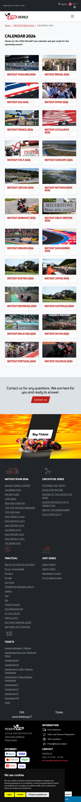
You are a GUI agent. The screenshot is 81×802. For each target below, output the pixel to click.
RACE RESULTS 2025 (15, 538)
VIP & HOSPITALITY (52, 514)
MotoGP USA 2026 (17, 102)
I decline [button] (20, 795)
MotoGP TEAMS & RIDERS (17, 485)
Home (8, 25)
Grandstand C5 (12, 693)
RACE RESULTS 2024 (15, 521)
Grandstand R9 (12, 660)
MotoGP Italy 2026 (18, 159)
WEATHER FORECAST (15, 503)
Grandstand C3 (12, 684)
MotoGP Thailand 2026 (21, 74)
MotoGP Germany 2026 (21, 217)
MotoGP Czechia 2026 (20, 187)
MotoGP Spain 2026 (56, 102)
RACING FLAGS (12, 494)
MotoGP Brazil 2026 (57, 74)
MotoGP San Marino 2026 (57, 249)
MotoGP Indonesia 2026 (22, 306)
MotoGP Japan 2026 (57, 278)
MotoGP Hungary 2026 (59, 159)
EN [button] (72, 4)
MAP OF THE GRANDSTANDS (56, 510)
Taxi (7, 595)
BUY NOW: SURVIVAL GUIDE (18, 622)
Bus (6, 600)
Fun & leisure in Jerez (52, 578)
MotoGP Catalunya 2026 (57, 131)
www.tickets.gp (22, 716)
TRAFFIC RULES (12, 604)
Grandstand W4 (12, 698)
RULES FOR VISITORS (52, 490)
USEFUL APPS (11, 618)
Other (7, 702)
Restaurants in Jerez (51, 573)
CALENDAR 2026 (13, 490)
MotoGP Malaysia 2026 (21, 333)
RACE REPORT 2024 (14, 525)
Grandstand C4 (12, 689)
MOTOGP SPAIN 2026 (24, 25)
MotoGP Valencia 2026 (59, 361)
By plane (9, 573)
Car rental (9, 582)
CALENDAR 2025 (13, 543)
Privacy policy (11, 740)
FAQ (22, 712)
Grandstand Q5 (12, 664)
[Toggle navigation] (72, 16)
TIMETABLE (10, 498)
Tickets (59, 712)
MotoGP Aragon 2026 (20, 248)
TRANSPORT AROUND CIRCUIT (19, 586)
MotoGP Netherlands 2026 (58, 189)
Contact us (40, 399)
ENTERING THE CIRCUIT (54, 485)
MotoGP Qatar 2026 (57, 333)
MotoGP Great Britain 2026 (58, 219)
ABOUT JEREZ (49, 569)
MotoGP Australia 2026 (59, 306)
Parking (8, 591)
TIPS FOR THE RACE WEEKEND (20, 507)
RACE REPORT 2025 (14, 534)
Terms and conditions (15, 736)
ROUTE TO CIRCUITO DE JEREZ (20, 564)
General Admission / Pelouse (18, 648)
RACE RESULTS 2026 (15, 516)
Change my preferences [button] (37, 795)
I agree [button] (9, 795)
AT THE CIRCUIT (12, 613)
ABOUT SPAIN (48, 564)
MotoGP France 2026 (20, 129)
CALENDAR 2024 (13, 530)
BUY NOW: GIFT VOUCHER (17, 626)
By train (8, 578)
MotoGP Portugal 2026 (21, 361)
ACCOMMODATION (14, 609)
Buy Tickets (40, 434)
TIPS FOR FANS (12, 512)
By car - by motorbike (14, 569)
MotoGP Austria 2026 (20, 278)
